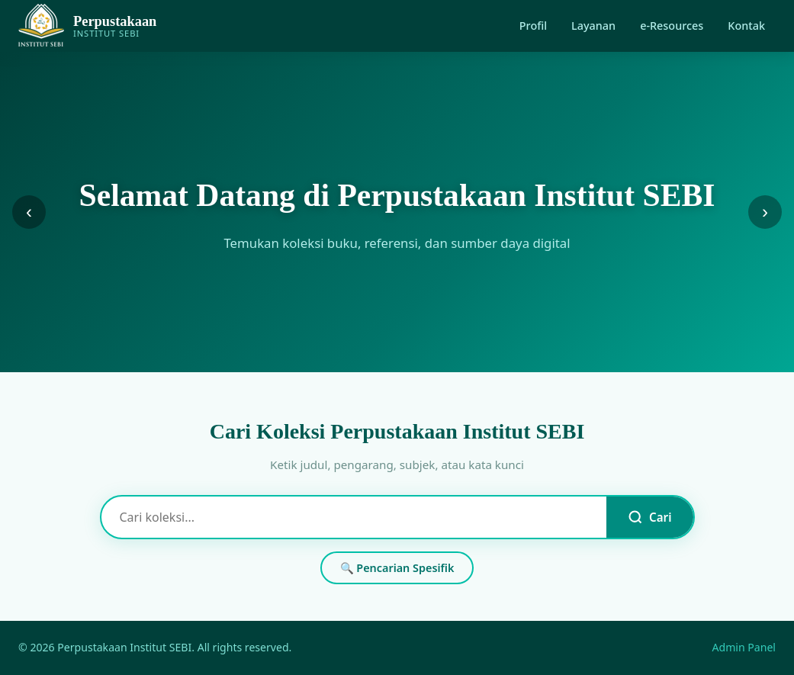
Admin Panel (744, 647)
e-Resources (671, 25)
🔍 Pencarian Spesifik (397, 568)
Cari (649, 517)
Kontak (746, 25)
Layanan (593, 25)
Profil (533, 25)
